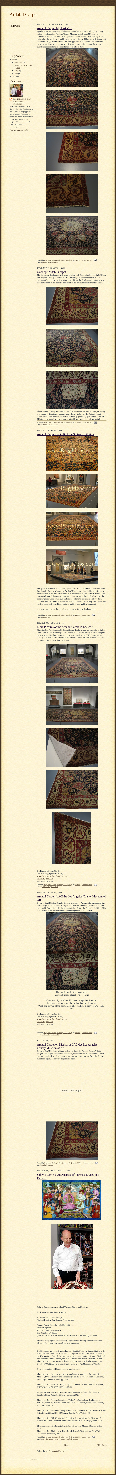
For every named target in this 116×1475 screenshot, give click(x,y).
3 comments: (87, 422)
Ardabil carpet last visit (50, 262)
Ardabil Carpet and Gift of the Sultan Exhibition (65, 434)
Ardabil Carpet (47, 617)
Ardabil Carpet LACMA (50, 424)
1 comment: (86, 615)
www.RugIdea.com (45, 878)
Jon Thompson (47, 1439)
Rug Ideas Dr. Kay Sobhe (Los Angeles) (22, 101)
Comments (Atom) (56, 1451)
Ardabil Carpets (47, 1165)
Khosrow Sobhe (59, 1439)
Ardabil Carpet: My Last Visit (54, 28)
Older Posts (101, 1445)
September (19, 62)
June (16, 74)
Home (66, 1445)
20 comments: (87, 260)
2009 (14, 77)
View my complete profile (19, 130)
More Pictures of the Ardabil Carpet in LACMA (65, 627)
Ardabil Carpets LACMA (50, 1035)
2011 (14, 59)
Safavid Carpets (72, 1439)
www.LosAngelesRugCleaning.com (52, 876)
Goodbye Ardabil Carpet (51, 272)
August (17, 71)
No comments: (87, 885)
